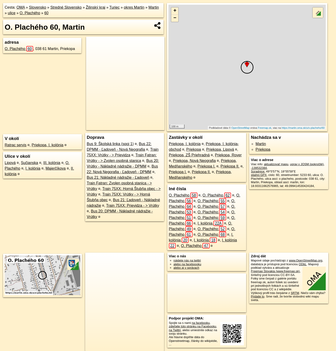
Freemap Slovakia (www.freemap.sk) (275, 271)
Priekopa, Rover (228, 155)
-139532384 (259, 168)
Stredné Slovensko (66, 7)
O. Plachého (30, 13)
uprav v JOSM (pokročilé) (307, 164)
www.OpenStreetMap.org (305, 260)
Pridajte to (257, 296)
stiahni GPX (259, 175)
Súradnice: (258, 171)
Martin (153, 7)
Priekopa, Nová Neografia (194, 161)
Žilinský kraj (95, 7)
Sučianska (29, 163)
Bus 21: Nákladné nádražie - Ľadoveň (118, 177)
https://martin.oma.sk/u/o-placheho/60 (303, 127)
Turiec (114, 7)
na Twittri (175, 330)
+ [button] (174, 10)
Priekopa (193, 149)
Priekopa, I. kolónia (47, 145)
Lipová (10, 163)
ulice (11, 13)
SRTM (295, 293)
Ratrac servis (15, 145)
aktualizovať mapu (276, 164)
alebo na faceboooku (187, 264)
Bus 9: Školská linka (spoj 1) (110, 144)
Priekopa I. (206, 166)
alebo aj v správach (186, 267)
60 (46, 13)
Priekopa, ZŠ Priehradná (189, 155)
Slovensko (37, 7)
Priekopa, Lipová (220, 149)
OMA (21, 7)
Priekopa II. (229, 166)
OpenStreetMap (240, 127)
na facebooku (201, 323)
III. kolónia (51, 163)
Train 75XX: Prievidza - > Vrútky (132, 206)
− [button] (174, 18)
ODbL (302, 264)
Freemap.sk (264, 127)
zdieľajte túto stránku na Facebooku (192, 326)
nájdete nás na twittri (187, 260)
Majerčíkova (56, 168)
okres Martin (134, 7)
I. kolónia (32, 168)
